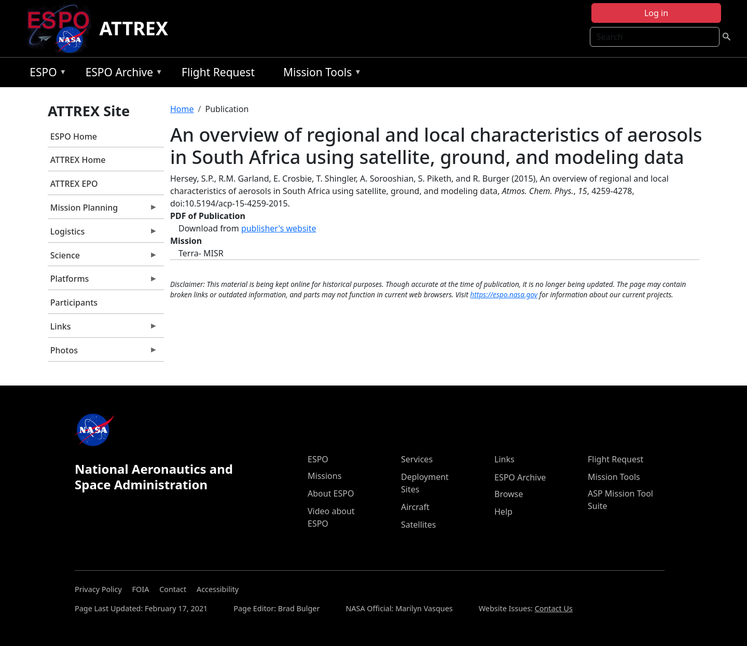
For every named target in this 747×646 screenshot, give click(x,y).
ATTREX (134, 28)
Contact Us (554, 608)
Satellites (418, 524)
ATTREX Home (78, 160)
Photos (103, 353)
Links (103, 329)
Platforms (103, 281)
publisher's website (278, 228)
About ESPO (331, 493)
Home (182, 109)
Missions (324, 476)
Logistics (103, 234)
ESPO (45, 74)
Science (103, 258)
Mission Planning (103, 210)
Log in (656, 13)
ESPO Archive (121, 74)
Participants (74, 302)
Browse (508, 494)
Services (417, 459)
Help (503, 511)
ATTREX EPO (74, 183)
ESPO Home (73, 136)
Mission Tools (320, 74)
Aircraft (415, 507)
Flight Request (218, 72)
